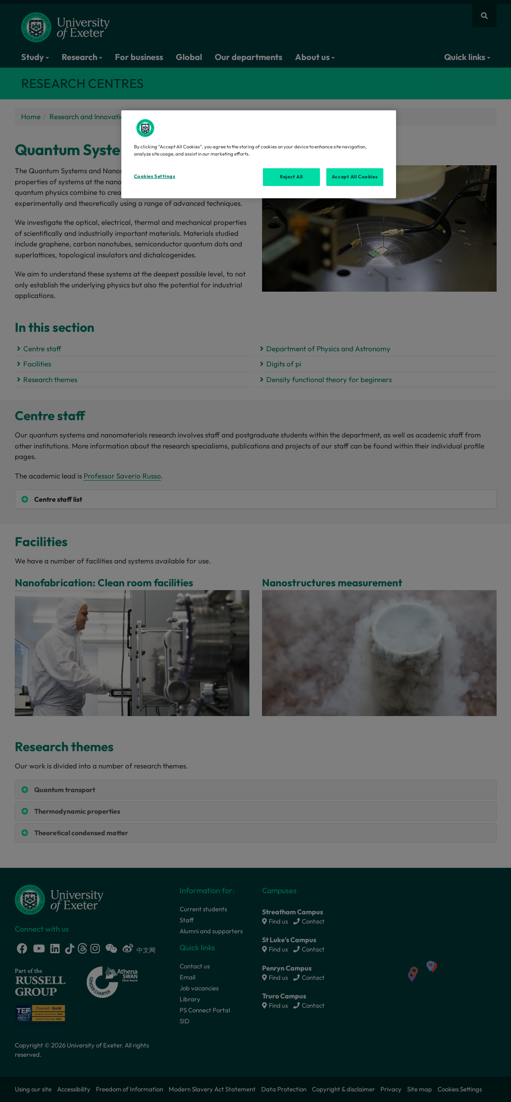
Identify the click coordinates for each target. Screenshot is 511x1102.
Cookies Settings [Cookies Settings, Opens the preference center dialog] (154, 176)
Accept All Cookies (354, 177)
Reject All (291, 177)
